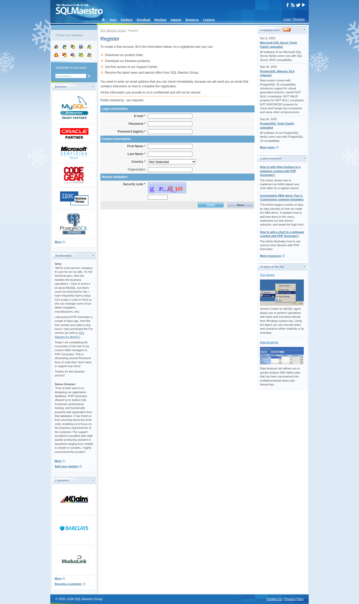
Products (127, 19)
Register (299, 19)
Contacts (209, 19)
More (58, 241)
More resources (270, 255)
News (113, 19)
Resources (192, 19)
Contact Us (274, 599)
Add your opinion (66, 466)
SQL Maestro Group (113, 30)
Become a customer (68, 583)
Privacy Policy (294, 599)
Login (287, 19)
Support (175, 19)
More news (267, 147)
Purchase (160, 19)
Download (143, 19)
